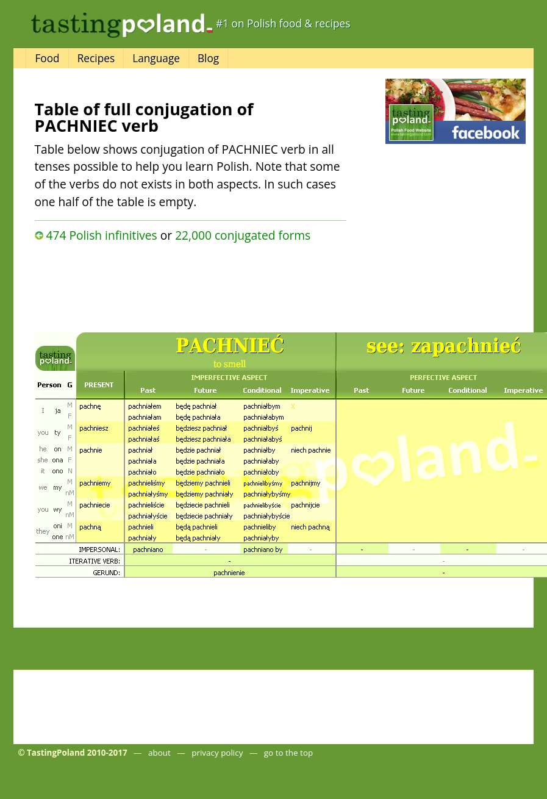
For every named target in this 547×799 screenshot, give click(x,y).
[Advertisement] (168, 284)
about (159, 752)
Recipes (96, 58)
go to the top (288, 752)
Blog (208, 58)
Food (47, 58)
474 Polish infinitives (101, 235)
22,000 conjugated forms (242, 235)
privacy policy (217, 752)
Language (156, 58)
